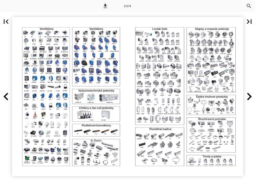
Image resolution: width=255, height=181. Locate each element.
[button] (105, 6)
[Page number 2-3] (128, 6)
